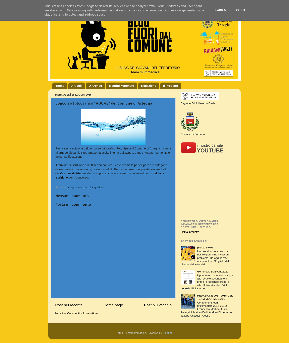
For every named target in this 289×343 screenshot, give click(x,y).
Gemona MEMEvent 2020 (212, 271)
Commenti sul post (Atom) (83, 313)
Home (60, 85)
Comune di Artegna (73, 173)
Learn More (223, 10)
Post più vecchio (158, 305)
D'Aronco (95, 85)
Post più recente (69, 305)
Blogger (167, 332)
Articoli (76, 85)
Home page (113, 305)
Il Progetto (170, 85)
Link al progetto (190, 231)
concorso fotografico (90, 187)
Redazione (148, 85)
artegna (72, 187)
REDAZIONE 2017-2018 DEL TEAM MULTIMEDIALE (215, 297)
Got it (240, 10)
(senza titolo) (205, 247)
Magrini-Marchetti (121, 85)
